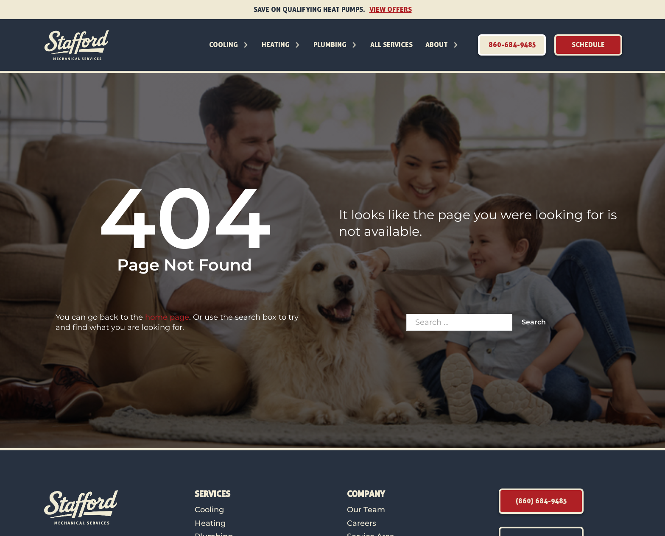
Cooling (223, 44)
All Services (391, 44)
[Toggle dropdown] (245, 45)
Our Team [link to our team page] (366, 509)
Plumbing (329, 44)
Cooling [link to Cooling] (209, 509)
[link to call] (512, 45)
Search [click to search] (534, 322)
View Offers (390, 9)
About (436, 44)
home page (167, 317)
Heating (276, 44)
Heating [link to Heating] (210, 523)
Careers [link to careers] (361, 523)
